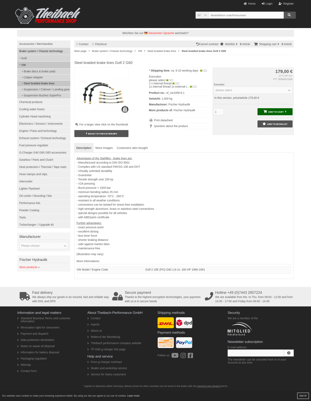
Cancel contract (208, 44)
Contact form (27, 371)
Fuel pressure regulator (33, 145)
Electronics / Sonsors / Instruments (41, 123)
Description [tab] (83, 147)
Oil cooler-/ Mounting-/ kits (35, 195)
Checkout (99, 44)
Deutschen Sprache (159, 33)
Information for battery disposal (38, 352)
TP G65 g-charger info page (106, 349)
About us (94, 330)
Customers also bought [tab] (132, 147)
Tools (22, 217)
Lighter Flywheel (29, 188)
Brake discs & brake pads (40, 71)
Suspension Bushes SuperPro (42, 95)
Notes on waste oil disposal (36, 346)
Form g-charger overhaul (104, 362)
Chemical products (30, 102)
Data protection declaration (35, 339)
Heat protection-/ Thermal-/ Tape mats (42, 167)
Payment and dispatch (32, 333)
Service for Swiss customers (106, 374)
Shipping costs (285, 79)
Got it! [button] (303, 395)
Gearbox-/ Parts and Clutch (36, 159)
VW (23, 65)
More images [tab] (104, 147)
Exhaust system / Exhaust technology (42, 138)
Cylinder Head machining (34, 116)
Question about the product (171, 126)
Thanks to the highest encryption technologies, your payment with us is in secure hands (157, 297)
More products (28, 267)
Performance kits (29, 203)
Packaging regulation (32, 358)
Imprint (93, 324)
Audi (24, 58)
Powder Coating (29, 210)
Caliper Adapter (33, 77)
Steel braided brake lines (39, 83)
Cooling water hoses (32, 109)
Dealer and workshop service (107, 368)
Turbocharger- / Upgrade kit (36, 224)
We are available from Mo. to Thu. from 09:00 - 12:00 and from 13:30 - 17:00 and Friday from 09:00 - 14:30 (250, 297)
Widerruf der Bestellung (103, 336)
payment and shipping (209, 386)
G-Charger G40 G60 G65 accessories (42, 152)
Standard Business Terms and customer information (43, 320)
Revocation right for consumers (38, 327)
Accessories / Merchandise (36, 43)
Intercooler (25, 181)
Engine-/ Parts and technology (38, 130)
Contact (82, 44)
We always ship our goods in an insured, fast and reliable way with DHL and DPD (64, 297)
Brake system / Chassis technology (41, 51)
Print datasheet (163, 120)
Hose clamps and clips (33, 174)
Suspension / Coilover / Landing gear (47, 89)
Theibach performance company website (114, 343)
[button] (202, 15)
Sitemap (24, 364)
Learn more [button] (133, 395)
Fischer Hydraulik (184, 110)
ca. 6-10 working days (184, 70)
